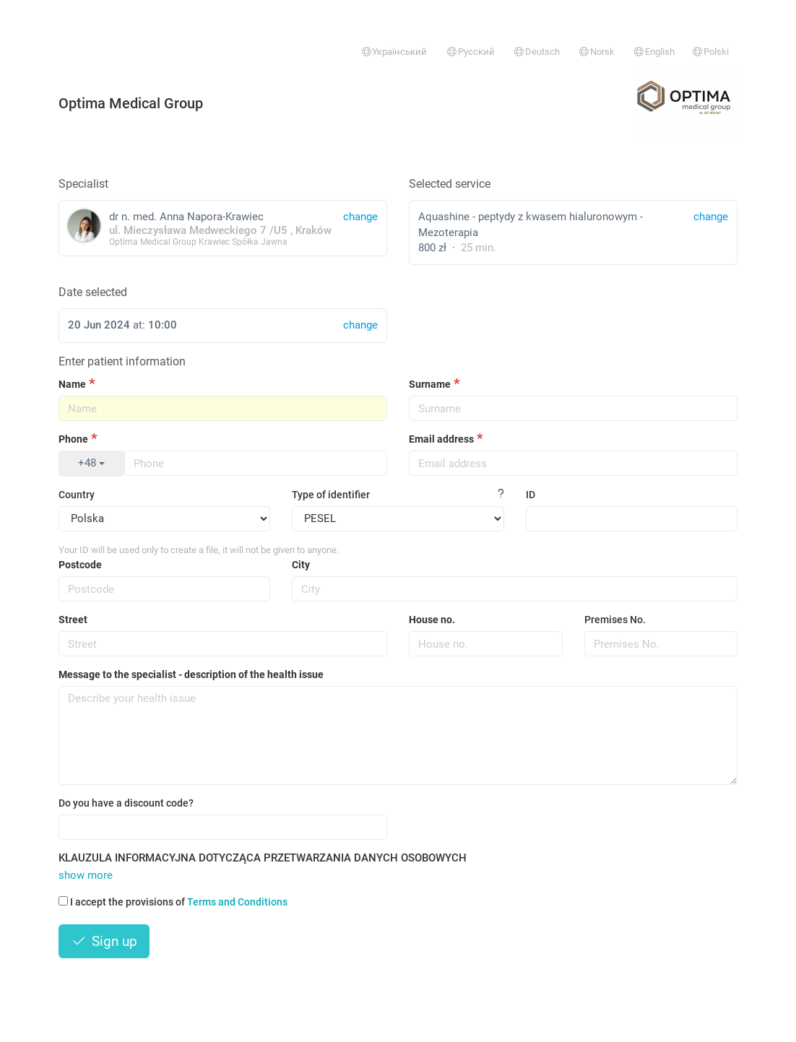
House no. (432, 619)
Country (77, 494)
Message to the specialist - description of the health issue (191, 674)
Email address (441, 439)
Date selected (93, 292)
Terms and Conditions (237, 902)
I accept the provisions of (173, 902)
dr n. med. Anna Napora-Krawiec (223, 227)
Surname (430, 384)
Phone (73, 439)
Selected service (449, 184)
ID (530, 494)
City (301, 564)
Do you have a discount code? (126, 803)
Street (73, 619)
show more (86, 875)
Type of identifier (331, 494)
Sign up (104, 941)
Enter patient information (122, 361)
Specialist (83, 184)
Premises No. (615, 619)
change (710, 216)
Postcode (80, 564)
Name (72, 384)
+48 (91, 462)
